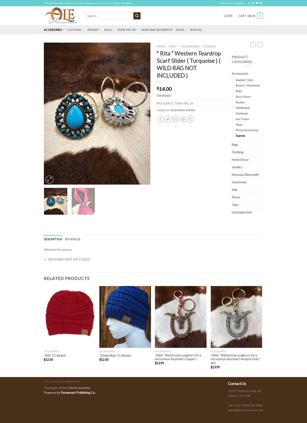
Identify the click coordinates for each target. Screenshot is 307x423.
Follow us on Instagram (231, 3)
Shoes (181, 30)
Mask (239, 124)
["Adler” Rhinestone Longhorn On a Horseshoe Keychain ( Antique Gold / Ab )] (236, 317)
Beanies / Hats (244, 80)
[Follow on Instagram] (253, 3)
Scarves (209, 46)
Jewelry (94, 30)
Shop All (196, 30)
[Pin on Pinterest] (183, 119)
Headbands (243, 107)
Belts (239, 91)
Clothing (75, 30)
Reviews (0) (72, 239)
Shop (173, 46)
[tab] (53, 239)
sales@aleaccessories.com (245, 410)
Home (161, 46)
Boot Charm (243, 96)
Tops (235, 204)
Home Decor (127, 30)
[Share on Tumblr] (190, 119)
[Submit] (137, 15)
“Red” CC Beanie (55, 355)
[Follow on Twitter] (257, 3)
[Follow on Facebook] (249, 3)
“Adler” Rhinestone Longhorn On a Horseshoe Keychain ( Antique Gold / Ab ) (235, 359)
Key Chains (242, 119)
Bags (109, 30)
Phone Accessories (247, 130)
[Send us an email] (261, 3)
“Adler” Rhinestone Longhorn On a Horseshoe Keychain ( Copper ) (178, 357)
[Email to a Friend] (175, 119)
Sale (234, 189)
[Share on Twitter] (168, 119)
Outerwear (239, 182)
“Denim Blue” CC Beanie (115, 355)
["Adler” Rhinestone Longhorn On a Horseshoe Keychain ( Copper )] (181, 317)
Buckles (240, 102)
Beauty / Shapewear (248, 85)
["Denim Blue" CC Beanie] (125, 317)
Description (53, 239)
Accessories (54, 30)
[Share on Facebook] (160, 119)
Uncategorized (242, 212)
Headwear (242, 113)
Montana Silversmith (157, 30)
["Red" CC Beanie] (69, 317)
